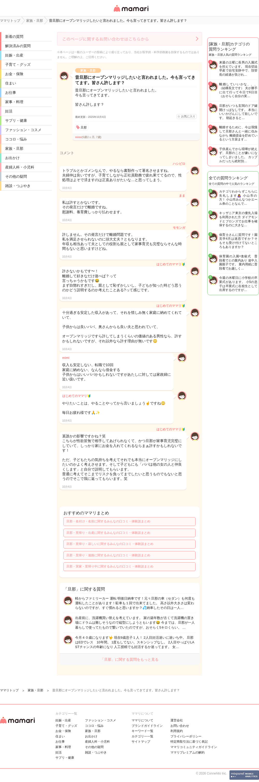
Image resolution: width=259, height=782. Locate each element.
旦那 (84, 127)
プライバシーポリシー (186, 736)
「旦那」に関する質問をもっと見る (129, 659)
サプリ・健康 (16, 120)
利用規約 (176, 731)
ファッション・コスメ (23, 130)
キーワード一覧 (142, 731)
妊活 (8, 111)
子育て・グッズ (18, 64)
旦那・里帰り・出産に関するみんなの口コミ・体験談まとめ (108, 533)
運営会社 (176, 720)
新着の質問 (14, 36)
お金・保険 (14, 74)
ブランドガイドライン (147, 726)
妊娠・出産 (14, 55)
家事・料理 (14, 102)
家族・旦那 (14, 148)
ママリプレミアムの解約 (187, 752)
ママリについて (142, 720)
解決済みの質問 (18, 46)
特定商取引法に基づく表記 (189, 741)
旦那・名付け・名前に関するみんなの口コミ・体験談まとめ (108, 521)
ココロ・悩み (16, 139)
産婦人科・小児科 (19, 167)
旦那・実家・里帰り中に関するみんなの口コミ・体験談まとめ (109, 566)
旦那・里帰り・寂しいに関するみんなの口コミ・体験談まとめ (109, 544)
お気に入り (188, 116)
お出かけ (12, 158)
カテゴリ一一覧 (142, 736)
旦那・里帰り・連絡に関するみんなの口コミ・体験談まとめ (108, 555)
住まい (10, 83)
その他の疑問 (16, 176)
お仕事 (10, 92)
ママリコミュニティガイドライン (193, 747)
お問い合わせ (179, 726)
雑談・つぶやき (18, 186)
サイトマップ (141, 741)
